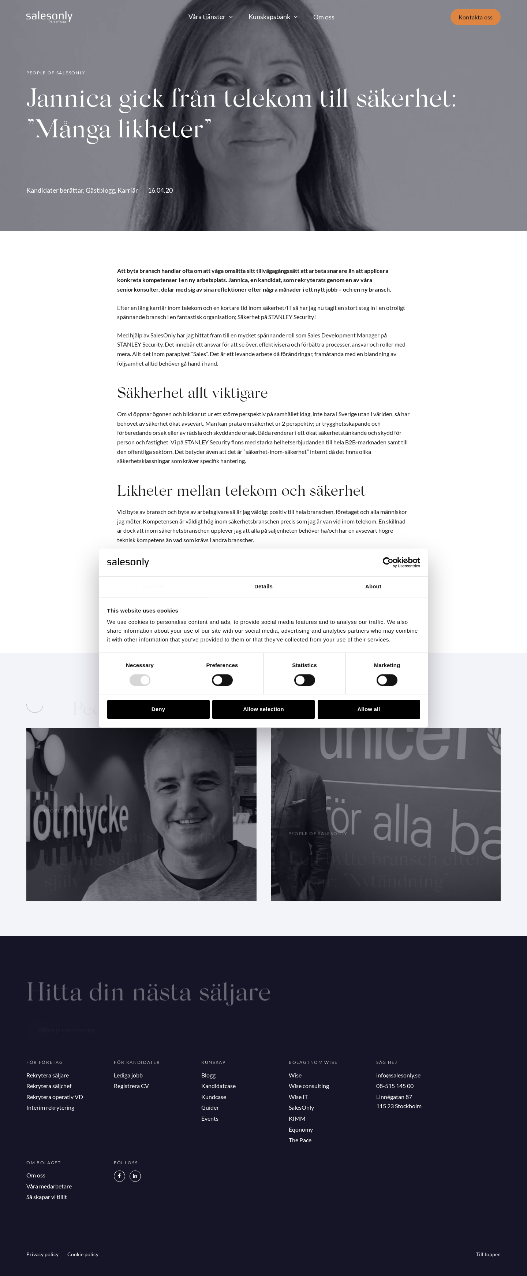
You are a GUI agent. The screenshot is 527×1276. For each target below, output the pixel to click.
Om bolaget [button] (43, 1162)
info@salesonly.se (398, 1075)
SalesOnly (301, 1107)
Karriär (127, 190)
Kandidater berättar (54, 190)
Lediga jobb (128, 1075)
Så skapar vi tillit (46, 1196)
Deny (158, 709)
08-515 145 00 (395, 1085)
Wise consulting (309, 1085)
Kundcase (213, 1096)
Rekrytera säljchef (48, 1085)
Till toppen (488, 1254)
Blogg (208, 1075)
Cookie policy (82, 1254)
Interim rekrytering (50, 1107)
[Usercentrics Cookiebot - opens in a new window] (388, 562)
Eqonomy (301, 1129)
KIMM (297, 1118)
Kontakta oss (476, 17)
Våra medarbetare (49, 1186)
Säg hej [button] (386, 1062)
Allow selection (263, 709)
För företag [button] (44, 1062)
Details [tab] (263, 587)
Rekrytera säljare (47, 1075)
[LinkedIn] (135, 1176)
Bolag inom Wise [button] (313, 1062)
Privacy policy (42, 1254)
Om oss (323, 17)
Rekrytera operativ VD (54, 1096)
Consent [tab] (154, 587)
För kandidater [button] (137, 1062)
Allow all (368, 709)
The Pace (300, 1139)
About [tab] (373, 587)
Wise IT (298, 1096)
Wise (295, 1075)
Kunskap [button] (213, 1062)
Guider (210, 1107)
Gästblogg (100, 190)
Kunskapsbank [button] (269, 16)
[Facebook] (119, 1176)
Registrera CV (131, 1085)
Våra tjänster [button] (206, 16)
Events (209, 1118)
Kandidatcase (218, 1085)
